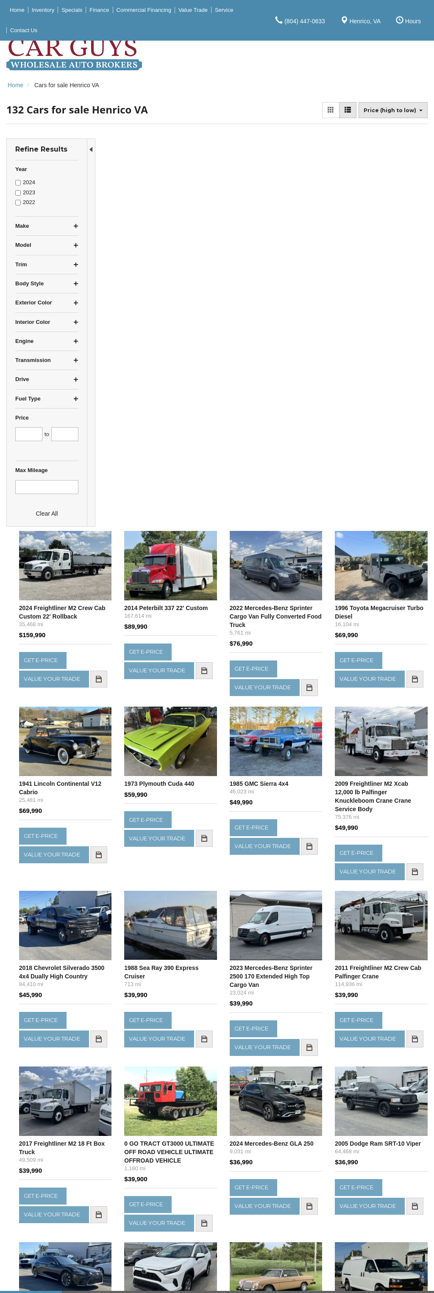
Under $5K (20, 1179)
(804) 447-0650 (256, 1224)
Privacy (98, 1279)
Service (342, 1215)
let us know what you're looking (190, 1089)
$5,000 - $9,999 (27, 1188)
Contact (75, 1279)
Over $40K (20, 1232)
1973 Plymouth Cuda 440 (224, 380)
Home (340, 1179)
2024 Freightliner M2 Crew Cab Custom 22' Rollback (136, 209)
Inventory (344, 1188)
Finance (342, 1206)
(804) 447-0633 (262, 1216)
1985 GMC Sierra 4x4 (300, 380)
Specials (343, 1197)
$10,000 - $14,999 (30, 1197)
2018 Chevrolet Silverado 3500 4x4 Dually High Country (141, 577)
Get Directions (250, 1206)
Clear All (47, 513)
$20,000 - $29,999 (30, 1215)
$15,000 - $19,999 (30, 1206)
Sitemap (121, 1279)
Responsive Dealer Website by (304, 1280)
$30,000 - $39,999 (30, 1224)
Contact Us (346, 1224)
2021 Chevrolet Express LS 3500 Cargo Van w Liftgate (387, 953)
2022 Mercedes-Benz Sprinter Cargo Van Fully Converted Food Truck (305, 209)
